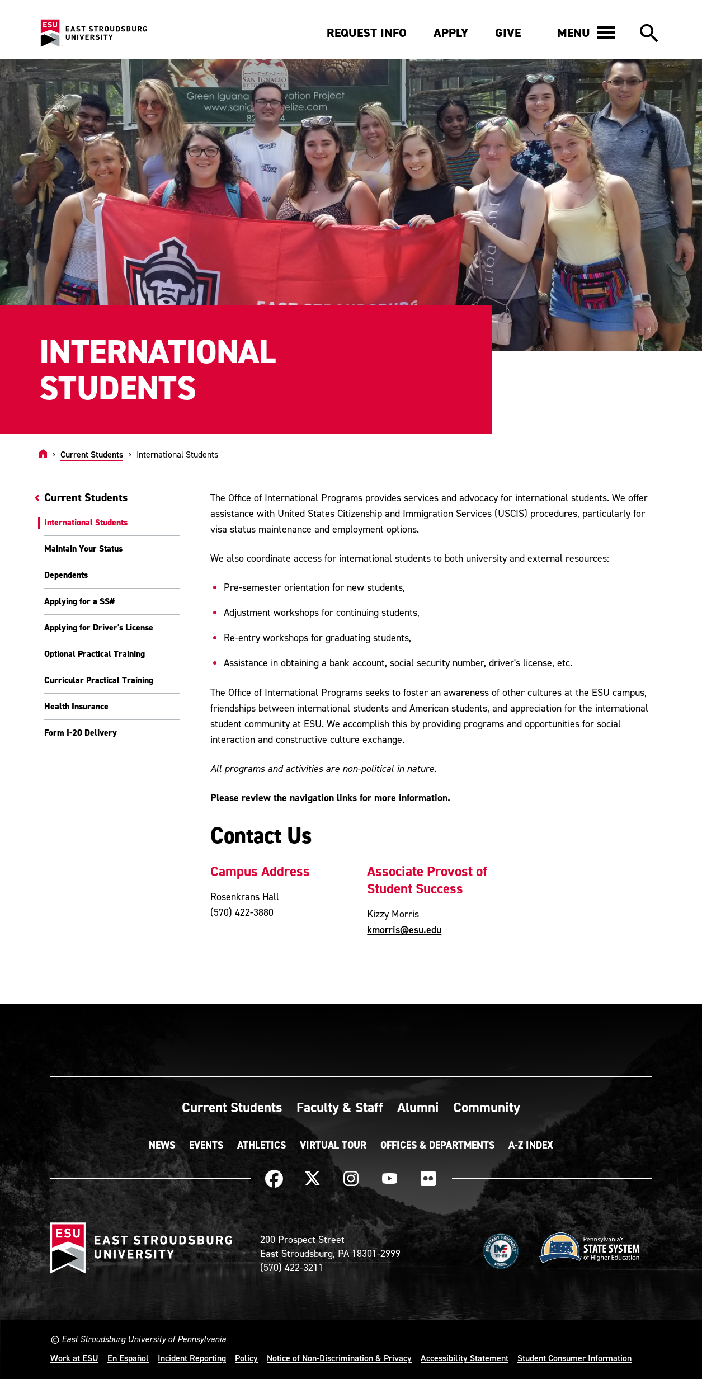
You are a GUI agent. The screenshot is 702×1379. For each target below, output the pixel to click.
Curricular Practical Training (98, 680)
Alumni (418, 1107)
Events (206, 1145)
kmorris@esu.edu (404, 929)
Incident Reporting (192, 1357)
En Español (128, 1357)
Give (508, 33)
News (162, 1145)
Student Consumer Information (574, 1357)
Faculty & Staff (339, 1107)
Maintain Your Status (83, 548)
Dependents (66, 575)
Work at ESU (74, 1357)
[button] (586, 32)
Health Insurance (76, 706)
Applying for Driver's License (98, 627)
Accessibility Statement (464, 1357)
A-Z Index (530, 1145)
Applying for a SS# (79, 601)
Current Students (91, 454)
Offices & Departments (437, 1145)
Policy (246, 1357)
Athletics (261, 1145)
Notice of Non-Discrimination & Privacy (339, 1357)
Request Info (367, 33)
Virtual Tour (333, 1145)
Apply (451, 33)
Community (486, 1107)
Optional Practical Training (94, 654)
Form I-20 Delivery (80, 732)
